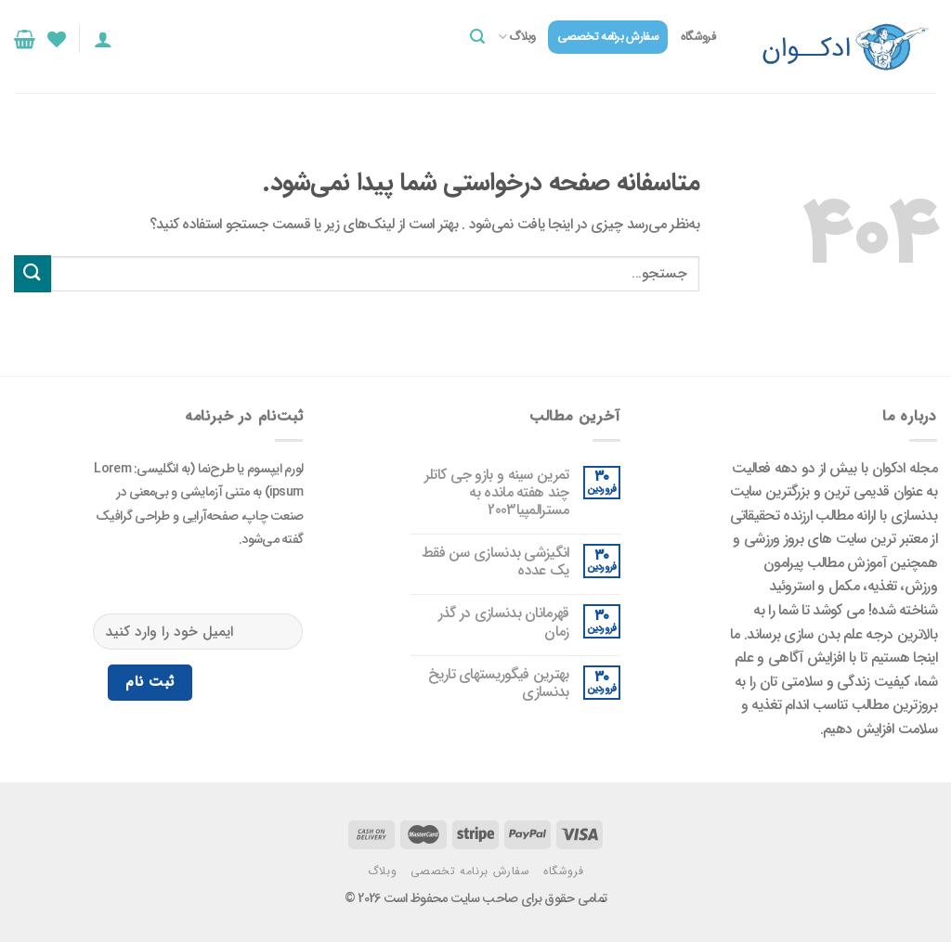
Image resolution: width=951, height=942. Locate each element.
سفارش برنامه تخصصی (607, 37)
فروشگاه (698, 37)
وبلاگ (517, 37)
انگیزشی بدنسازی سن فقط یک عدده (495, 561)
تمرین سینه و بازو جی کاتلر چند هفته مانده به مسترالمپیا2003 (496, 493)
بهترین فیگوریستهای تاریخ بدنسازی (498, 683)
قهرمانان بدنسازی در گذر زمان (503, 621)
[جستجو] (477, 37)
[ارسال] (32, 273)
